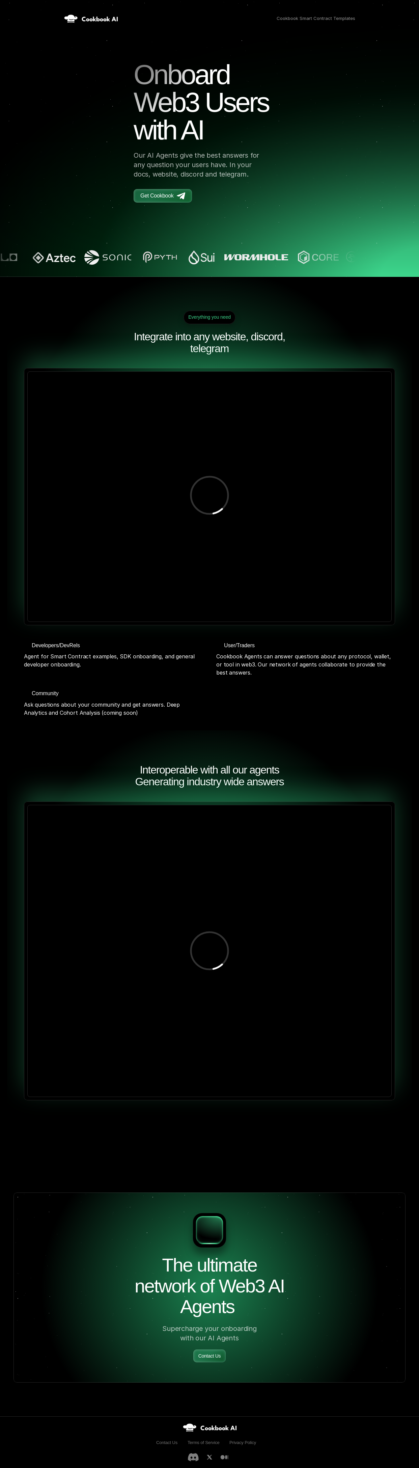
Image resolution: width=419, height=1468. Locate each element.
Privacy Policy (242, 1442)
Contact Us (166, 1442)
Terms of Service (204, 1442)
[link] (210, 1427)
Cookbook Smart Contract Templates (316, 18)
